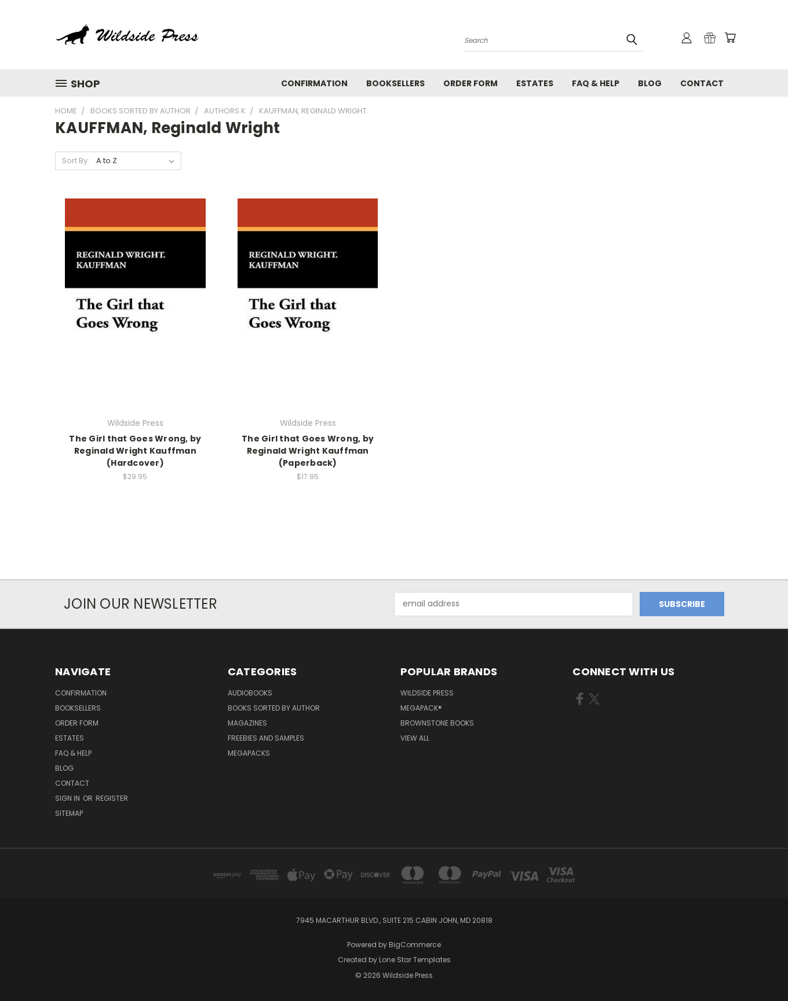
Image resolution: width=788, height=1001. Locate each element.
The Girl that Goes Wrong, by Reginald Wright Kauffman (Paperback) (308, 451)
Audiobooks (250, 693)
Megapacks (249, 753)
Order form (470, 83)
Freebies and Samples (266, 738)
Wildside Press (427, 693)
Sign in (68, 798)
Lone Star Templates (415, 960)
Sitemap (69, 813)
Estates (534, 83)
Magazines (247, 723)
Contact (702, 83)
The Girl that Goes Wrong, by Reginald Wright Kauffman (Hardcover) (135, 451)
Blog (650, 83)
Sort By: (75, 160)
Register (112, 798)
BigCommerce (415, 945)
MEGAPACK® (421, 708)
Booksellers (395, 83)
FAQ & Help (595, 83)
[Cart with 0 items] (730, 37)
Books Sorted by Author (274, 708)
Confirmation (314, 83)
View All (414, 738)
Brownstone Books (437, 723)
